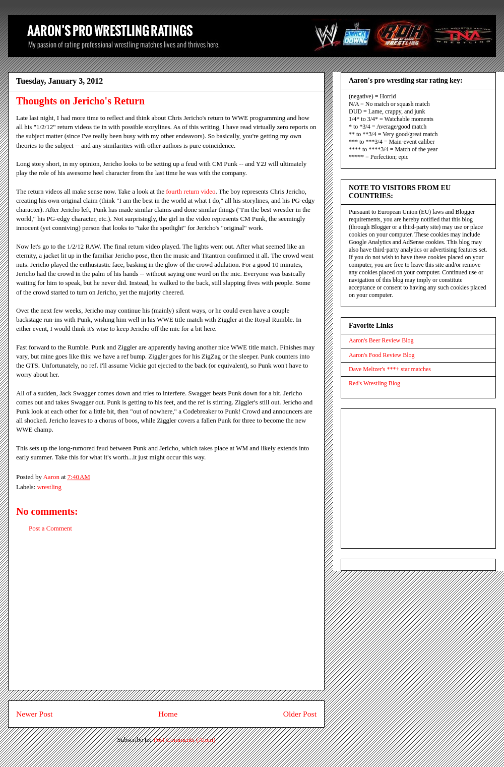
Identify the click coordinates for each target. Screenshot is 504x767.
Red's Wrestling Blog (374, 383)
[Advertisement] (166, 619)
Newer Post (34, 714)
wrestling (49, 487)
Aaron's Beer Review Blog (381, 340)
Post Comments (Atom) (184, 739)
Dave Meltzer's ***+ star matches (390, 369)
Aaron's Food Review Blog (382, 355)
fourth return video (190, 191)
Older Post (300, 714)
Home (167, 714)
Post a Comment (50, 528)
